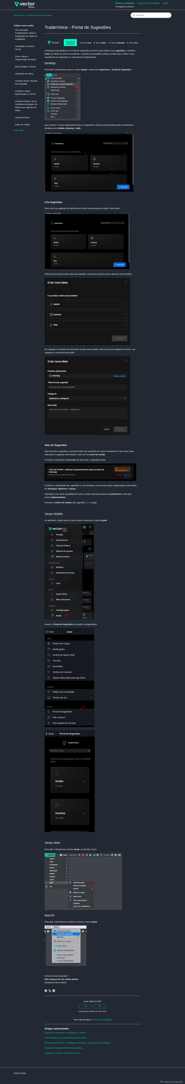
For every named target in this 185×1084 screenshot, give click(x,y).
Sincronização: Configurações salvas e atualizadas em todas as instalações (26, 34)
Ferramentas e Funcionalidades (39, 15)
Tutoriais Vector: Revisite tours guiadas (26, 82)
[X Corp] (50, 991)
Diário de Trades (22, 124)
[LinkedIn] (53, 991)
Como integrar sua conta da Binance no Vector (66, 1037)
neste (88, 502)
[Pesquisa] (151, 15)
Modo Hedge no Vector (25, 66)
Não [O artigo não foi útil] (99, 1006)
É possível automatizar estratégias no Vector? (65, 1032)
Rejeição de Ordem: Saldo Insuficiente (62, 1053)
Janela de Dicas (22, 117)
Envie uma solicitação (101, 1019)
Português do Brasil (126, 6)
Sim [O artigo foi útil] (85, 1006)
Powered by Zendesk (173, 1081)
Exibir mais (19, 130)
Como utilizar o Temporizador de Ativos (25, 58)
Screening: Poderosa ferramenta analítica (63, 1048)
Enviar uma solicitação (148, 3)
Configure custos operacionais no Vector (25, 92)
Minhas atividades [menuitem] (125, 3)
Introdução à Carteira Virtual (24, 47)
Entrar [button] (166, 3)
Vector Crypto (19, 15)
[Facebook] (46, 991)
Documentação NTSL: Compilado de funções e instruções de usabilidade (78, 1043)
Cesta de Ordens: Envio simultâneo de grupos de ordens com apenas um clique (26, 106)
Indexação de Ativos (24, 73)
